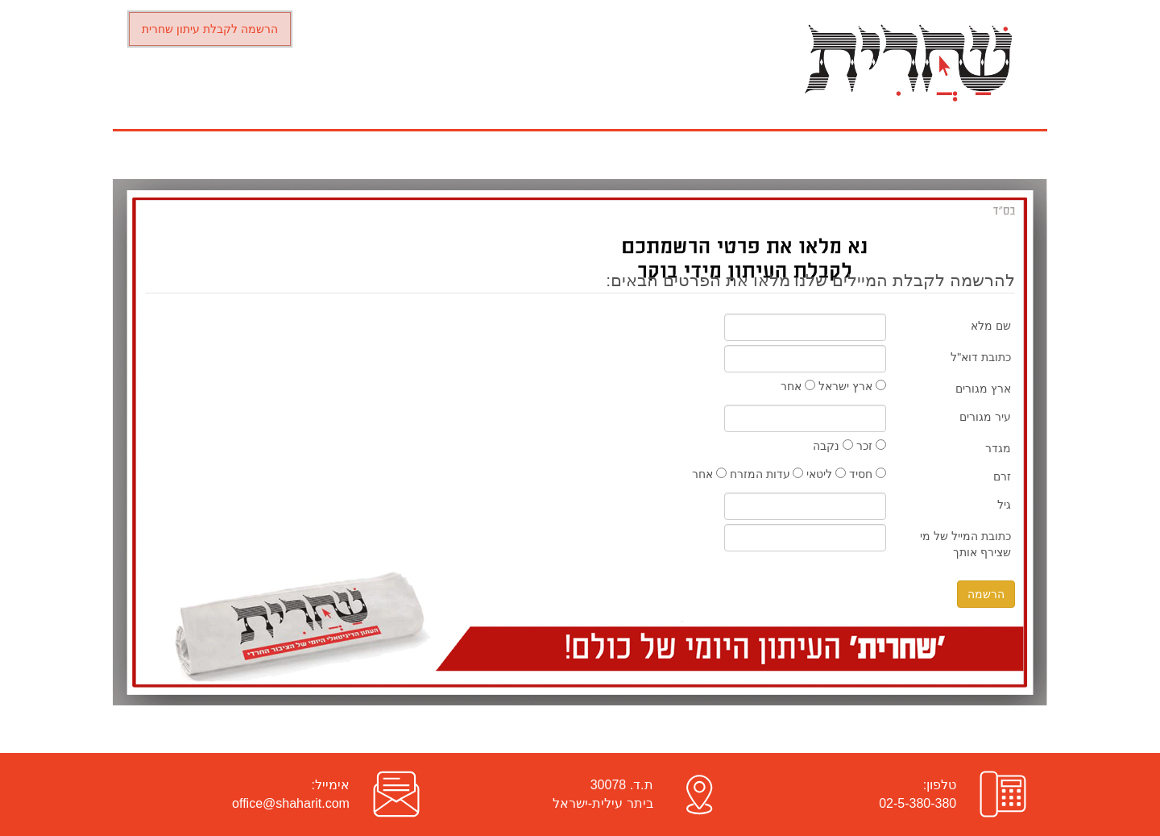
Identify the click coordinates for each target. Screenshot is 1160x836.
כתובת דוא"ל (981, 357)
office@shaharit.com (291, 803)
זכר (871, 445)
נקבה (833, 445)
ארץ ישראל (852, 386)
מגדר (998, 448)
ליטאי (826, 474)
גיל (1004, 504)
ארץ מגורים (983, 388)
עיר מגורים (985, 416)
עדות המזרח (767, 474)
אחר (798, 386)
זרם (1002, 476)
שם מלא (991, 325)
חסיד (867, 474)
